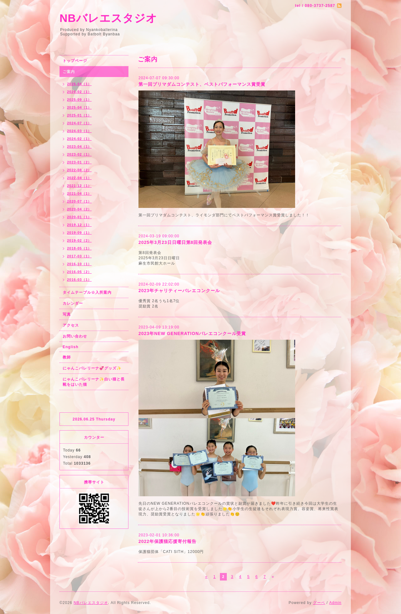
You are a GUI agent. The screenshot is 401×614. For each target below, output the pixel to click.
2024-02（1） (79, 139)
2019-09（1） (79, 233)
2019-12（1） (79, 225)
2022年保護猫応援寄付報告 (167, 541)
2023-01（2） (79, 162)
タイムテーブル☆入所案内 (87, 292)
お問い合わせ (75, 336)
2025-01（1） (79, 115)
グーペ (319, 603)
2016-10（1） (79, 264)
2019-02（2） (79, 240)
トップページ (75, 61)
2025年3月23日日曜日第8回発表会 (175, 242)
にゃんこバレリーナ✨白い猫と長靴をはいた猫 (94, 382)
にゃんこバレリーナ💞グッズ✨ (92, 368)
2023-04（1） (79, 146)
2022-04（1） (79, 178)
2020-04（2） (79, 209)
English (70, 347)
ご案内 (69, 72)
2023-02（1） (79, 154)
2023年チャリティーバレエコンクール (179, 290)
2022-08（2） (79, 170)
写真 (67, 314)
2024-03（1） (79, 131)
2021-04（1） (79, 193)
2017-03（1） (79, 256)
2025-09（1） (79, 99)
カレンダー (73, 303)
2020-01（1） (79, 217)
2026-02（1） (79, 92)
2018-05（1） (79, 248)
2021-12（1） (79, 186)
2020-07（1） (79, 201)
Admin (335, 603)
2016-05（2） (79, 272)
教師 (67, 357)
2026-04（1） (79, 84)
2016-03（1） (79, 279)
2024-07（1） (79, 123)
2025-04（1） (79, 107)
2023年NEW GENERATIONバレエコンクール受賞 (192, 333)
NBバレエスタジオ (108, 18)
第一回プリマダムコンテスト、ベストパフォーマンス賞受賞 (201, 84)
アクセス (71, 325)
